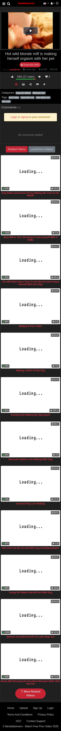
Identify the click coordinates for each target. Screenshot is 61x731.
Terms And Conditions (20, 714)
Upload (23, 708)
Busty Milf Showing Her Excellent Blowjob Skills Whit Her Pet (30, 682)
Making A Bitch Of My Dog (30, 370)
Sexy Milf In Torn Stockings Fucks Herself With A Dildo (30, 238)
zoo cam (6, 101)
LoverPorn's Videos (42, 149)
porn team (14, 97)
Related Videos (17, 149)
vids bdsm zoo (43, 97)
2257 (18, 721)
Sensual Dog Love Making (30, 503)
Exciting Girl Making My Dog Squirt (30, 415)
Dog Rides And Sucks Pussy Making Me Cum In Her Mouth (30, 194)
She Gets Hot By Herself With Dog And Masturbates (30, 548)
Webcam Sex (39, 93)
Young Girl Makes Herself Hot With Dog (30, 592)
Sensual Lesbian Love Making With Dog (30, 459)
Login (50, 708)
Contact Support (36, 721)
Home (10, 708)
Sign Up (37, 708)
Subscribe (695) (30, 64)
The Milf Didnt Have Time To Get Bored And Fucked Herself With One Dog (30, 283)
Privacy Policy (46, 714)
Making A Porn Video (30, 326)
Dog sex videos (23, 93)
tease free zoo (27, 97)
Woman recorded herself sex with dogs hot (30, 636)
